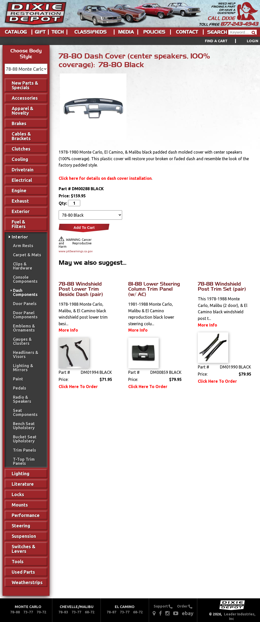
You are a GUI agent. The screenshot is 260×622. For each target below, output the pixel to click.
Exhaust (20, 200)
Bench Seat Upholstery (24, 425)
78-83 (63, 612)
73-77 (28, 612)
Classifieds (90, 32)
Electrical (22, 180)
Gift (40, 32)
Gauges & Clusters (22, 341)
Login (252, 41)
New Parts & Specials (25, 85)
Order (184, 606)
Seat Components (25, 412)
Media (126, 32)
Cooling (20, 159)
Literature (23, 483)
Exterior (20, 211)
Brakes (19, 123)
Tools (18, 561)
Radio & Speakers (22, 399)
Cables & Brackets (21, 136)
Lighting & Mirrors (23, 367)
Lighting (20, 473)
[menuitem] (226, 41)
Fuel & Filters (19, 224)
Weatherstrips (27, 582)
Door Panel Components (25, 314)
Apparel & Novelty (23, 110)
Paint (18, 379)
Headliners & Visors (25, 354)
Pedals (19, 388)
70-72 (41, 612)
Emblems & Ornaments (24, 328)
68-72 (89, 612)
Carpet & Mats (27, 255)
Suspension (24, 536)
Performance (26, 515)
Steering (21, 525)
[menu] (130, 41)
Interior (20, 236)
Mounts (20, 504)
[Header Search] (242, 32)
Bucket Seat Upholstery (25, 439)
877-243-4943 (239, 24)
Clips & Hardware (22, 266)
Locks (18, 494)
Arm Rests (23, 245)
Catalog (16, 32)
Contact (187, 32)
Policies (154, 32)
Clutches (21, 148)
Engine (19, 190)
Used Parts (23, 571)
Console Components (25, 279)
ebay (187, 613)
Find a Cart (216, 41)
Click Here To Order (78, 386)
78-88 (15, 612)
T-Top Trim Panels (24, 461)
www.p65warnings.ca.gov (75, 251)
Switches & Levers (24, 549)
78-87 (111, 612)
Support (163, 606)
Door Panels (25, 303)
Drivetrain (23, 169)
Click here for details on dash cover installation (105, 178)
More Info (68, 330)
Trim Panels (24, 450)
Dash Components (25, 292)
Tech (58, 32)
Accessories (25, 97)
